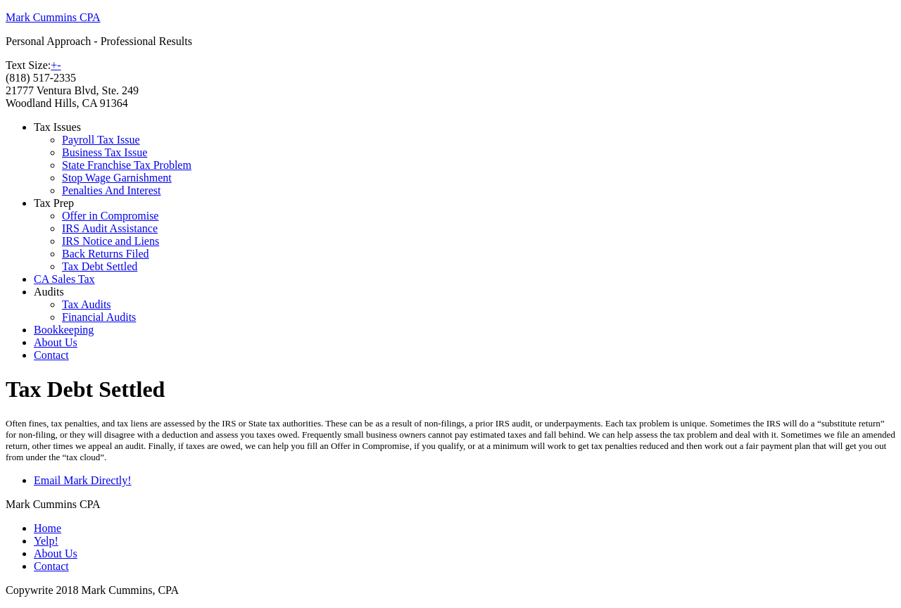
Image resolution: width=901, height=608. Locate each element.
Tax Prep (54, 203)
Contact (51, 355)
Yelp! (46, 541)
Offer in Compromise (110, 216)
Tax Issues (57, 127)
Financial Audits (99, 317)
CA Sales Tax (64, 279)
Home (47, 528)
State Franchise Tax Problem (126, 165)
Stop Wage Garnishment (117, 178)
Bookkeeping (64, 330)
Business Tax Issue (104, 152)
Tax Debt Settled (99, 266)
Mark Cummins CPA (53, 17)
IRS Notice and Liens (110, 241)
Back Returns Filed (105, 254)
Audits (49, 292)
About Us (55, 342)
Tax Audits (86, 304)
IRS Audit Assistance (110, 228)
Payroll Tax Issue (101, 140)
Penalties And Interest (111, 190)
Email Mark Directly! (83, 480)
